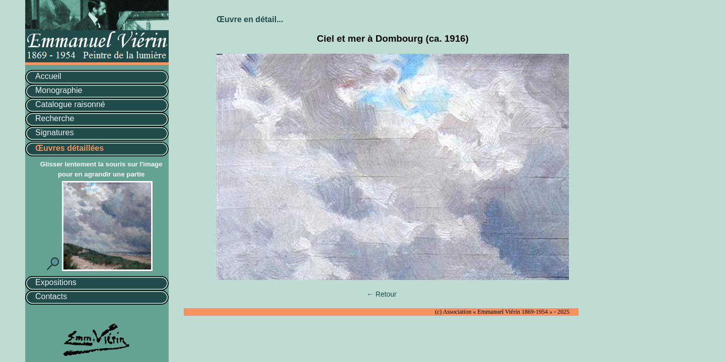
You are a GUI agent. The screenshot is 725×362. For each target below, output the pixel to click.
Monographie (58, 90)
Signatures (54, 132)
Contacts (51, 296)
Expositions (56, 282)
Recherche (54, 118)
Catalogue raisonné (70, 104)
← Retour (382, 294)
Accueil (48, 76)
